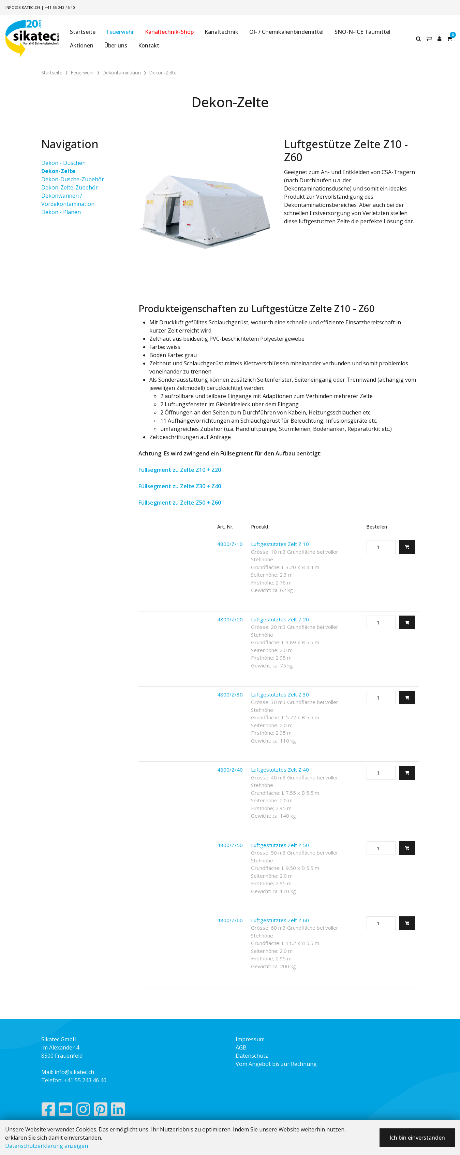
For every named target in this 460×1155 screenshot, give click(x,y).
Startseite (82, 32)
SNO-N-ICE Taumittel (362, 32)
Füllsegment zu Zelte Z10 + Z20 (179, 470)
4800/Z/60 (230, 920)
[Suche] (418, 38)
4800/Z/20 (230, 619)
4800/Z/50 (230, 845)
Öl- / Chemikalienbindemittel (286, 32)
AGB (241, 1047)
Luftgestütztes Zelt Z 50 (280, 845)
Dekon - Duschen (63, 163)
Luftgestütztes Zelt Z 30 (280, 694)
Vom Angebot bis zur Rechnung (276, 1064)
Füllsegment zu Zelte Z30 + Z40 (179, 486)
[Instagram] (83, 1111)
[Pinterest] (100, 1111)
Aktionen (81, 45)
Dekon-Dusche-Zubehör (72, 179)
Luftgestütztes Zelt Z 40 (280, 769)
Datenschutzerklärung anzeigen (46, 1146)
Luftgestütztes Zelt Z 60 (280, 920)
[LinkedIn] (118, 1111)
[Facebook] (48, 1111)
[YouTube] (65, 1111)
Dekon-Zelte (58, 171)
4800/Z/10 (230, 543)
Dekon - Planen (61, 212)
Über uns (115, 45)
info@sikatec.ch (22, 7)
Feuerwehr (120, 32)
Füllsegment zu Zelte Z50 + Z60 (179, 502)
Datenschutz (252, 1055)
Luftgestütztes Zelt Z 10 (280, 543)
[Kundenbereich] (439, 38)
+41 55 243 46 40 (60, 7)
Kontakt (148, 45)
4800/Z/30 (230, 694)
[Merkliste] (429, 38)
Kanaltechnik (221, 32)
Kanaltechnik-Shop (169, 32)
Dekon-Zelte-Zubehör (69, 187)
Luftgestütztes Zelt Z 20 (280, 619)
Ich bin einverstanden (417, 1137)
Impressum (250, 1039)
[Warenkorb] (449, 38)
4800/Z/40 (230, 769)
